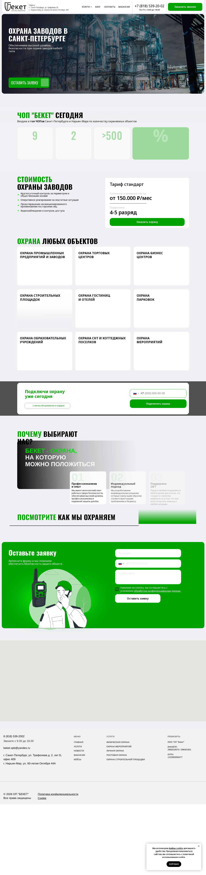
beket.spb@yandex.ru (16, 818)
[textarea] (148, 647)
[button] (185, 7)
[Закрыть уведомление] (198, 846)
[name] (148, 624)
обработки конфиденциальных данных (157, 661)
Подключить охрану (158, 403)
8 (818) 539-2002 (13, 807)
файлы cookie (176, 848)
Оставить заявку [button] (24, 82)
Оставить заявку (138, 669)
